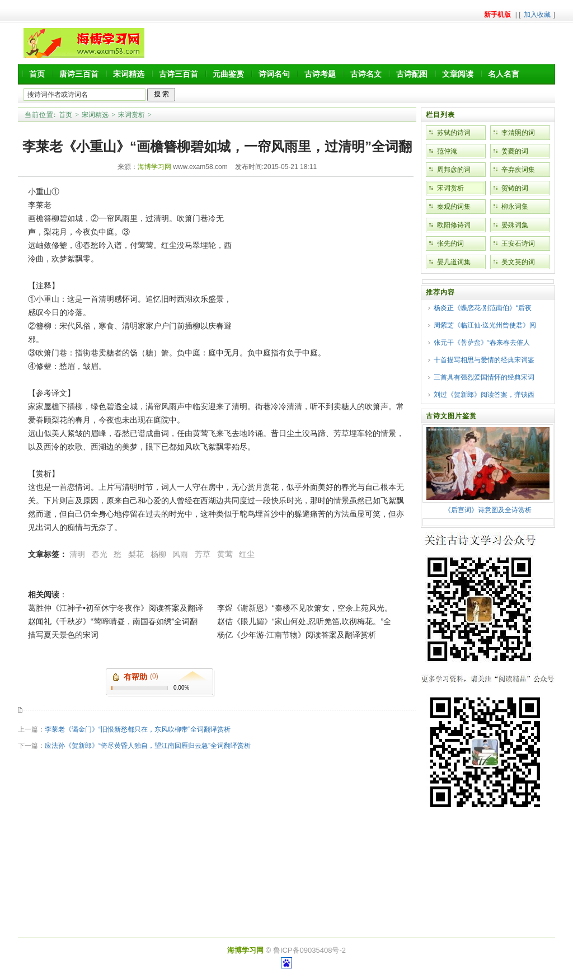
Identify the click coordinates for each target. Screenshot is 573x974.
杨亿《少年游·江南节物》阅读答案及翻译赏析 (296, 634)
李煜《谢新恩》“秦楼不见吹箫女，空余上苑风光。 (304, 607)
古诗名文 (366, 73)
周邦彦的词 (454, 170)
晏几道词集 (454, 262)
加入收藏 (537, 14)
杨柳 (158, 554)
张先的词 (450, 243)
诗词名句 (274, 73)
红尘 (247, 554)
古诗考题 (320, 73)
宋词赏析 (131, 115)
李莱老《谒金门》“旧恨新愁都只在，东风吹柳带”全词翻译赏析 (138, 729)
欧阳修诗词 (454, 225)
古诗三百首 (178, 73)
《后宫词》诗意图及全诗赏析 (488, 510)
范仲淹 (447, 151)
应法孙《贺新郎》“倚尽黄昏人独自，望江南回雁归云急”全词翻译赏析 (148, 746)
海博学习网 (154, 167)
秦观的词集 (454, 206)
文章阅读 (457, 73)
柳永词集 (514, 206)
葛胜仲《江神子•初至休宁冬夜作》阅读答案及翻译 (115, 607)
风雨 (180, 554)
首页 (37, 73)
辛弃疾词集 (518, 170)
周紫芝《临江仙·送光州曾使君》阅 (485, 325)
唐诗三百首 (78, 73)
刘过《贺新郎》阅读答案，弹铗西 (484, 395)
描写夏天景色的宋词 (63, 634)
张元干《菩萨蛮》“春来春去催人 (482, 342)
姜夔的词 (514, 151)
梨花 (136, 554)
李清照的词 (518, 133)
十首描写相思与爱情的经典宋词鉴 (484, 360)
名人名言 (503, 73)
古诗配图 (412, 73)
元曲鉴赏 (228, 73)
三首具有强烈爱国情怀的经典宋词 (484, 377)
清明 (77, 554)
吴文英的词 (518, 262)
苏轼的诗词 (454, 133)
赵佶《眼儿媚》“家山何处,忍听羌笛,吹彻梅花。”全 (304, 621)
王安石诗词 (518, 243)
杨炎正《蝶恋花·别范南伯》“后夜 (483, 308)
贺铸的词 (514, 188)
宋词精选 (128, 73)
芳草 (202, 554)
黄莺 (225, 554)
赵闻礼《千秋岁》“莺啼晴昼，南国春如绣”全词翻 (113, 621)
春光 (99, 554)
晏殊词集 (514, 225)
